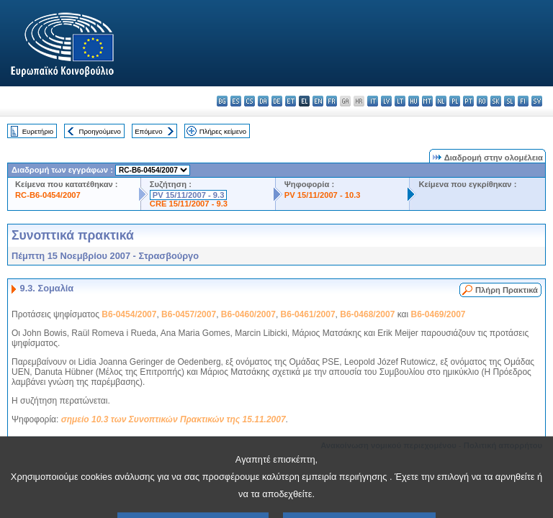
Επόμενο (148, 131)
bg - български (222, 101)
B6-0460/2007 (248, 314)
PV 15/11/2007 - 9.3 (189, 195)
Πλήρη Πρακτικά (506, 290)
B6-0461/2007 (308, 314)
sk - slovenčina (495, 101)
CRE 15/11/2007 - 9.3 (189, 203)
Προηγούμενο (99, 131)
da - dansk (263, 101)
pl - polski (454, 101)
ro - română (482, 101)
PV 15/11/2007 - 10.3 (322, 195)
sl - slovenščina (509, 101)
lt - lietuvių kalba (400, 101)
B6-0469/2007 (437, 314)
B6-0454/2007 (129, 314)
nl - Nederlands (441, 101)
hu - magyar (413, 101)
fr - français (331, 101)
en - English (318, 101)
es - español (235, 101)
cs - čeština (249, 101)
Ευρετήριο (37, 131)
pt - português (468, 101)
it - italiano (372, 101)
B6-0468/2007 (367, 314)
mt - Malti (427, 101)
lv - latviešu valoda (386, 101)
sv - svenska (536, 101)
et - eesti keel (290, 101)
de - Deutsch (276, 101)
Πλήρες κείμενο (222, 131)
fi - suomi (523, 101)
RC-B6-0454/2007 (48, 195)
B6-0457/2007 (188, 314)
